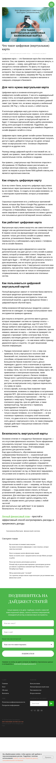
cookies (15, 758)
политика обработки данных (28, 758)
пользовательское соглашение (13, 760)
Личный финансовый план (16, 516)
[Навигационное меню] (51, 5)
